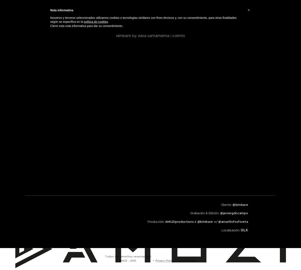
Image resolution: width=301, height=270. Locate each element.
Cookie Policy (187, 260)
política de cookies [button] (96, 21)
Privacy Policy (165, 260)
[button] (248, 10)
